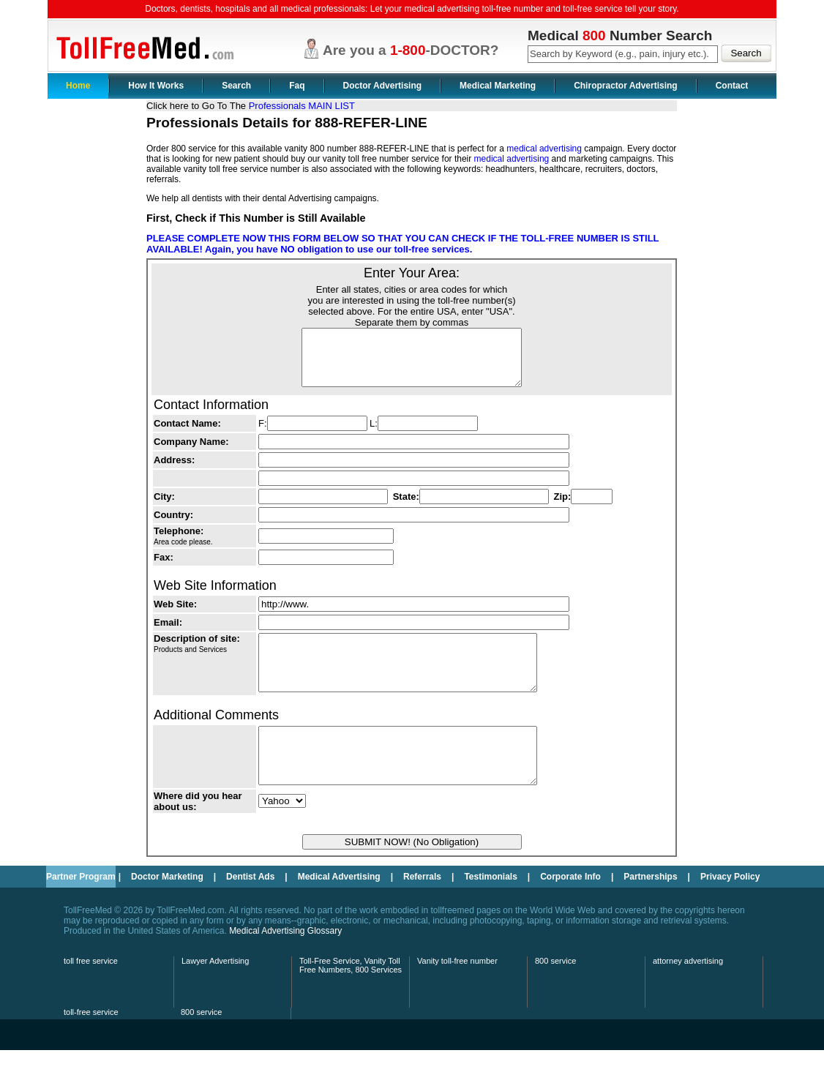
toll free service (91, 993)
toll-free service (91, 1045)
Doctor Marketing (167, 909)
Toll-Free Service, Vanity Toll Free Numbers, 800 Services (350, 998)
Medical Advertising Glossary (285, 964)
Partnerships (650, 909)
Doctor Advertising (382, 85)
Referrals (422, 909)
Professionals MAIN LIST (302, 105)
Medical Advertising (339, 909)
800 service (555, 993)
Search (236, 85)
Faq (296, 85)
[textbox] (623, 54)
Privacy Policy (730, 909)
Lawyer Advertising (215, 993)
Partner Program (81, 909)
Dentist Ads (250, 909)
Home (78, 85)
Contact (732, 85)
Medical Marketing (498, 85)
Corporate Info (570, 909)
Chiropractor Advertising (626, 85)
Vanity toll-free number (457, 993)
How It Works (156, 85)
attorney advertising (688, 993)
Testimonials (490, 909)
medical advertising (544, 148)
